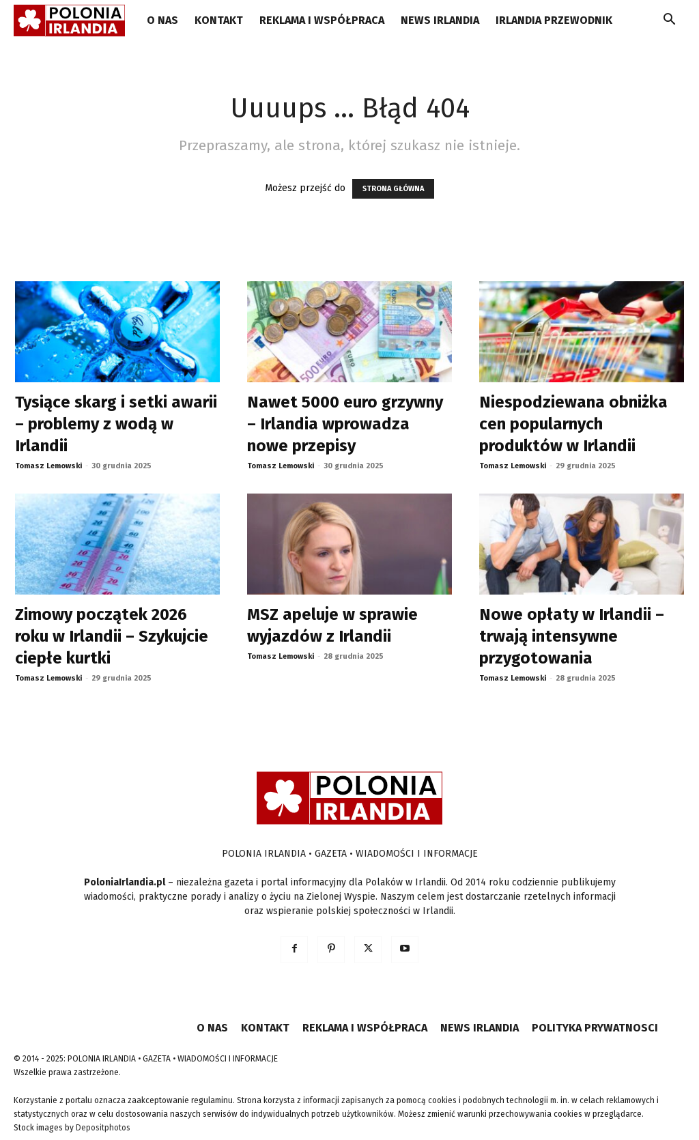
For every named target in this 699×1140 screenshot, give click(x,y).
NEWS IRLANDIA (440, 20)
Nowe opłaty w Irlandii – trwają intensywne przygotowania (571, 636)
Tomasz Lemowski (48, 465)
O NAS (162, 20)
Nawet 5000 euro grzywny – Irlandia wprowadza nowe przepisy (345, 424)
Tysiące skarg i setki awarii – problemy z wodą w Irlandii (116, 424)
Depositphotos (103, 1127)
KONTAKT (219, 20)
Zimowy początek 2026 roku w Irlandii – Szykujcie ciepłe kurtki (111, 636)
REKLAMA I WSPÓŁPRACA (321, 20)
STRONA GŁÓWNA (393, 188)
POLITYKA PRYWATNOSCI (595, 1027)
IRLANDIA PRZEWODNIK (554, 20)
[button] (669, 21)
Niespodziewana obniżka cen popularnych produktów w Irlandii (573, 424)
